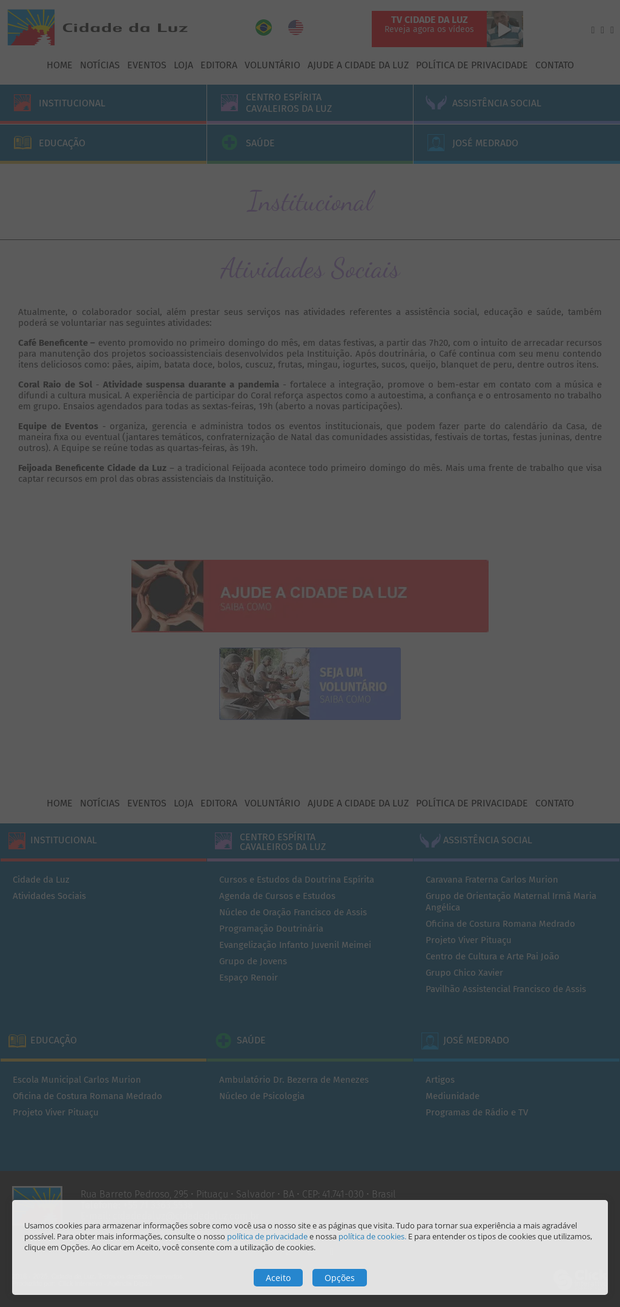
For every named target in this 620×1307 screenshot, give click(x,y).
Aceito (278, 1277)
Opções (340, 1277)
